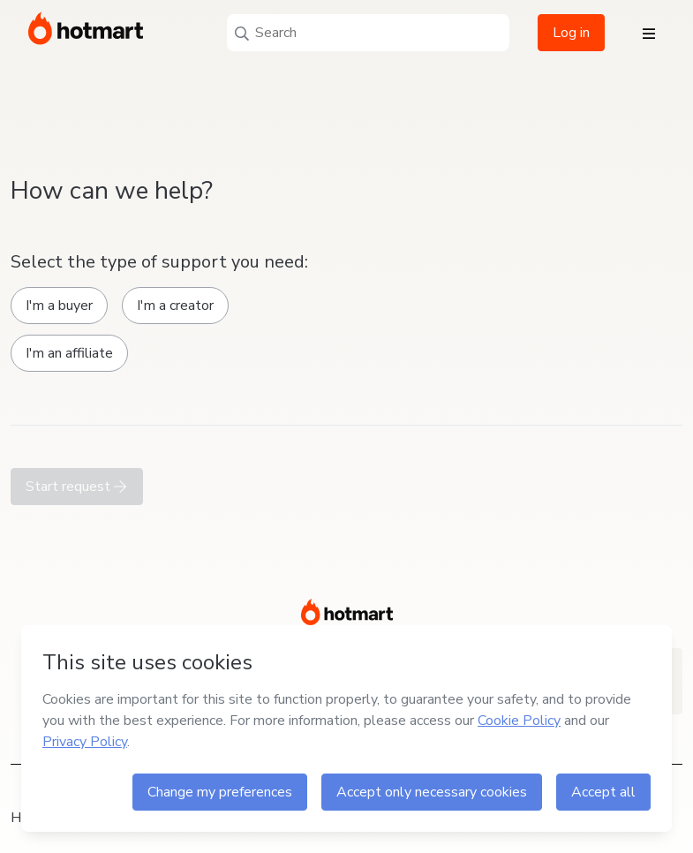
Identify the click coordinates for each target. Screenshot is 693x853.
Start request (77, 486)
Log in (571, 32)
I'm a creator (175, 305)
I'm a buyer (59, 305)
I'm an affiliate (69, 353)
